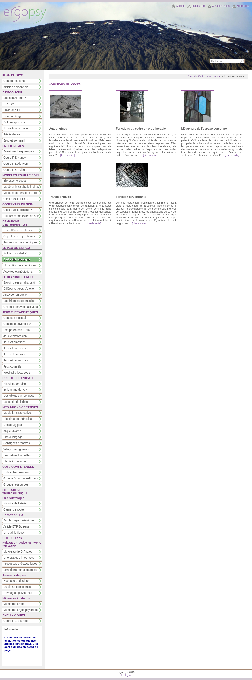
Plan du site (198, 5)
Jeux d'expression (15, 336)
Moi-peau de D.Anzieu (18, 551)
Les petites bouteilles (17, 455)
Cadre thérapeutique (16, 259)
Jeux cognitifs (12, 366)
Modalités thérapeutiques (19, 265)
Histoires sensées (15, 383)
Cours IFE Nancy (14, 157)
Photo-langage (12, 437)
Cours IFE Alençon (15, 163)
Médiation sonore (14, 461)
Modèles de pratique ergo (20, 192)
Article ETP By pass (16, 526)
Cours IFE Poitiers (15, 169)
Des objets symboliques (18, 395)
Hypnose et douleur (16, 580)
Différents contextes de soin (21, 216)
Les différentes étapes (17, 230)
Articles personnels (15, 87)
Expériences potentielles (19, 300)
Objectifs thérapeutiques (19, 236)
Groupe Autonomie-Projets (20, 478)
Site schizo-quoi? (14, 98)
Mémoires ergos (13, 603)
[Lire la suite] (67, 155)
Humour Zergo (12, 116)
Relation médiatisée (16, 253)
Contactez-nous (221, 5)
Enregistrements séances (20, 569)
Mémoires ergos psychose (20, 610)
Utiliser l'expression (16, 472)
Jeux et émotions (14, 342)
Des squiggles (12, 425)
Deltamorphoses (14, 122)
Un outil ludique (13, 532)
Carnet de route (13, 509)
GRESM (8, 104)
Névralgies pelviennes (17, 593)
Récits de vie (11, 134)
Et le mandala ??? (15, 389)
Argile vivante (12, 431)
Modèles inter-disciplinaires (21, 186)
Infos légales (126, 675)
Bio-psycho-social (14, 180)
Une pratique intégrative (19, 557)
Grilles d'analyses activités (20, 306)
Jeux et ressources (15, 360)
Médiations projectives (18, 412)
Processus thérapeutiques (20, 242)
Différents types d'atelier (19, 288)
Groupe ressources (15, 484)
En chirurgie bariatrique (18, 520)
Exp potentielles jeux (16, 330)
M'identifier (243, 5)
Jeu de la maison (14, 354)
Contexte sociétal (14, 317)
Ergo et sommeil (14, 140)
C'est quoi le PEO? (15, 199)
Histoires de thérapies (17, 418)
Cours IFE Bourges (15, 620)
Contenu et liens (14, 81)
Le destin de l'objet (15, 401)
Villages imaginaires (16, 449)
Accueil (180, 5)
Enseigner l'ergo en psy (18, 151)
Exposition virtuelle (15, 128)
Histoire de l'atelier (15, 503)
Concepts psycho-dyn (17, 324)
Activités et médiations (18, 271)
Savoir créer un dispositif (19, 282)
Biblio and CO (12, 110)
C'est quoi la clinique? (17, 209)
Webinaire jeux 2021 (16, 372)
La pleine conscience (17, 586)
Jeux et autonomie (15, 348)
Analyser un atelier (15, 294)
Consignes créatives (16, 443)
